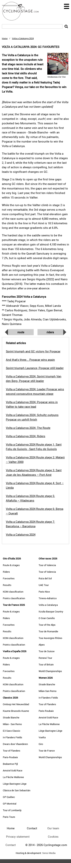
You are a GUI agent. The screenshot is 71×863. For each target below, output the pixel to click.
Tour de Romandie (48, 631)
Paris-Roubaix (10, 757)
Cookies (53, 836)
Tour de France (47, 750)
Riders (50, 332)
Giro (41, 744)
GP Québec (9, 797)
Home (5, 38)
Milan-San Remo (47, 691)
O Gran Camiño (47, 618)
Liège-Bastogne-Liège (15, 783)
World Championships (50, 671)
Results (7, 585)
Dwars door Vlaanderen (15, 744)
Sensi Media (48, 853)
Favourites (9, 578)
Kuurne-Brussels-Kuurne (16, 711)
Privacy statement (18, 836)
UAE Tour (44, 585)
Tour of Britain (46, 664)
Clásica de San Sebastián (16, 790)
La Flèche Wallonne (13, 777)
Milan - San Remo (12, 724)
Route (20, 332)
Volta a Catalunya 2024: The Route (28, 428)
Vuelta (42, 737)
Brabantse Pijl (10, 764)
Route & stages (11, 565)
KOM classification (13, 591)
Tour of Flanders (11, 750)
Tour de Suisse (47, 651)
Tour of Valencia (47, 565)
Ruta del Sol (45, 578)
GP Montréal (9, 803)
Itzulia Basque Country (51, 611)
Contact (10, 845)
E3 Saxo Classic (11, 730)
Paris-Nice (44, 591)
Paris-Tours (9, 817)
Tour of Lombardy (12, 810)
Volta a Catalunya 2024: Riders (25, 436)
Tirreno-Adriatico (48, 598)
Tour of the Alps (47, 624)
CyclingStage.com (23, 11)
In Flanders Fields (12, 737)
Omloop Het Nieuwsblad (16, 704)
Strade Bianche (11, 717)
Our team (53, 828)
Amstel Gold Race (12, 770)
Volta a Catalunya (48, 605)
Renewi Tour (45, 658)
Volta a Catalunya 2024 (20, 534)
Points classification (14, 598)
